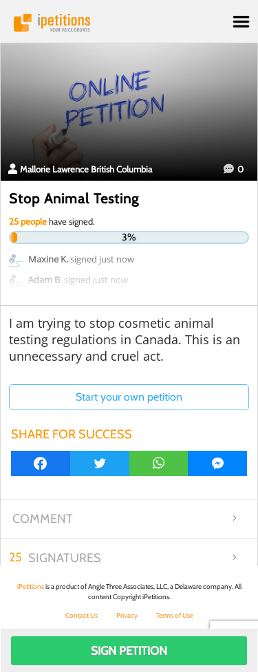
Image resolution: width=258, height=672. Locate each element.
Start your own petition (129, 396)
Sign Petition (129, 651)
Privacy (127, 615)
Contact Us (81, 615)
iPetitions (129, 23)
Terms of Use (174, 615)
